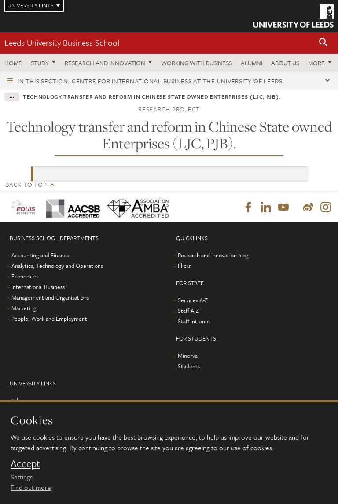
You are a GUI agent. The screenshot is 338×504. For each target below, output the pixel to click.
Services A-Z (193, 300)
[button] (323, 43)
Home (13, 62)
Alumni (251, 62)
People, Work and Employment (49, 318)
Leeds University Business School (61, 42)
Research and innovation (105, 62)
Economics (24, 276)
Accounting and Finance (40, 255)
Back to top (26, 184)
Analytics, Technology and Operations (57, 265)
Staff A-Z (188, 310)
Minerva (188, 355)
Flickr (184, 265)
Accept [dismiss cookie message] (25, 463)
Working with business (196, 62)
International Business (38, 286)
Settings (22, 477)
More (316, 62)
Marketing (24, 308)
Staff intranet (194, 321)
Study (40, 62)
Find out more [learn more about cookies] (31, 487)
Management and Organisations (50, 297)
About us (285, 62)
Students (189, 366)
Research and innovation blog (213, 255)
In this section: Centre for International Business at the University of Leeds (150, 80)
